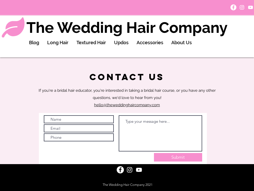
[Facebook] (233, 7)
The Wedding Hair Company (127, 27)
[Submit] (178, 157)
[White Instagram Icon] (242, 7)
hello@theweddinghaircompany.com (127, 105)
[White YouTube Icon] (250, 7)
